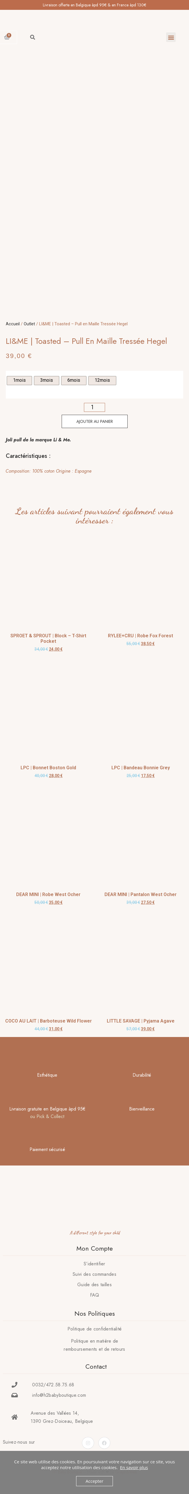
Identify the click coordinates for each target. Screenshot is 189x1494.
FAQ (94, 1295)
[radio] (19, 380)
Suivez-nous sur (19, 1442)
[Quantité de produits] (94, 407)
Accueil (13, 323)
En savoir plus (134, 1467)
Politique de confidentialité (94, 1329)
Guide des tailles (94, 1284)
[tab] (93, 471)
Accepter (94, 1481)
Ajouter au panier (94, 421)
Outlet (29, 323)
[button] (171, 37)
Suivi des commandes (94, 1274)
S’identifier (94, 1263)
